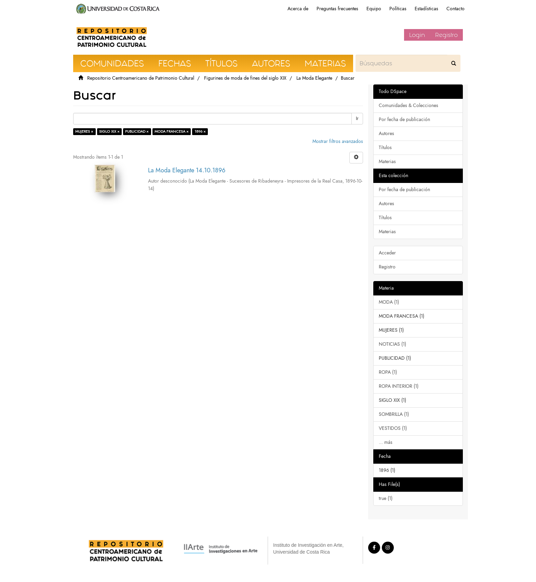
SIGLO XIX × (109, 131)
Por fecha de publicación (404, 119)
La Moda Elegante (314, 78)
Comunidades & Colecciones (408, 105)
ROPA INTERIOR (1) (398, 386)
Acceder (387, 253)
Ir (357, 118)
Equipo (373, 8)
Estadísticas (426, 8)
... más (385, 442)
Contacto (455, 8)
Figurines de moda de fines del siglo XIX (245, 78)
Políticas (397, 8)
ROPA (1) (388, 372)
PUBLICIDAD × (137, 131)
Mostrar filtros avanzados (337, 141)
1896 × (200, 131)
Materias (387, 161)
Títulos (385, 147)
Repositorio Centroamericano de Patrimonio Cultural (140, 78)
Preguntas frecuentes (337, 8)
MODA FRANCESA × (172, 131)
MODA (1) (389, 302)
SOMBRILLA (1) (394, 414)
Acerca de (297, 8)
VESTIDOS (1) (393, 428)
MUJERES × (84, 131)
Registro (446, 35)
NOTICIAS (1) (392, 344)
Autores (386, 133)
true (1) (385, 498)
